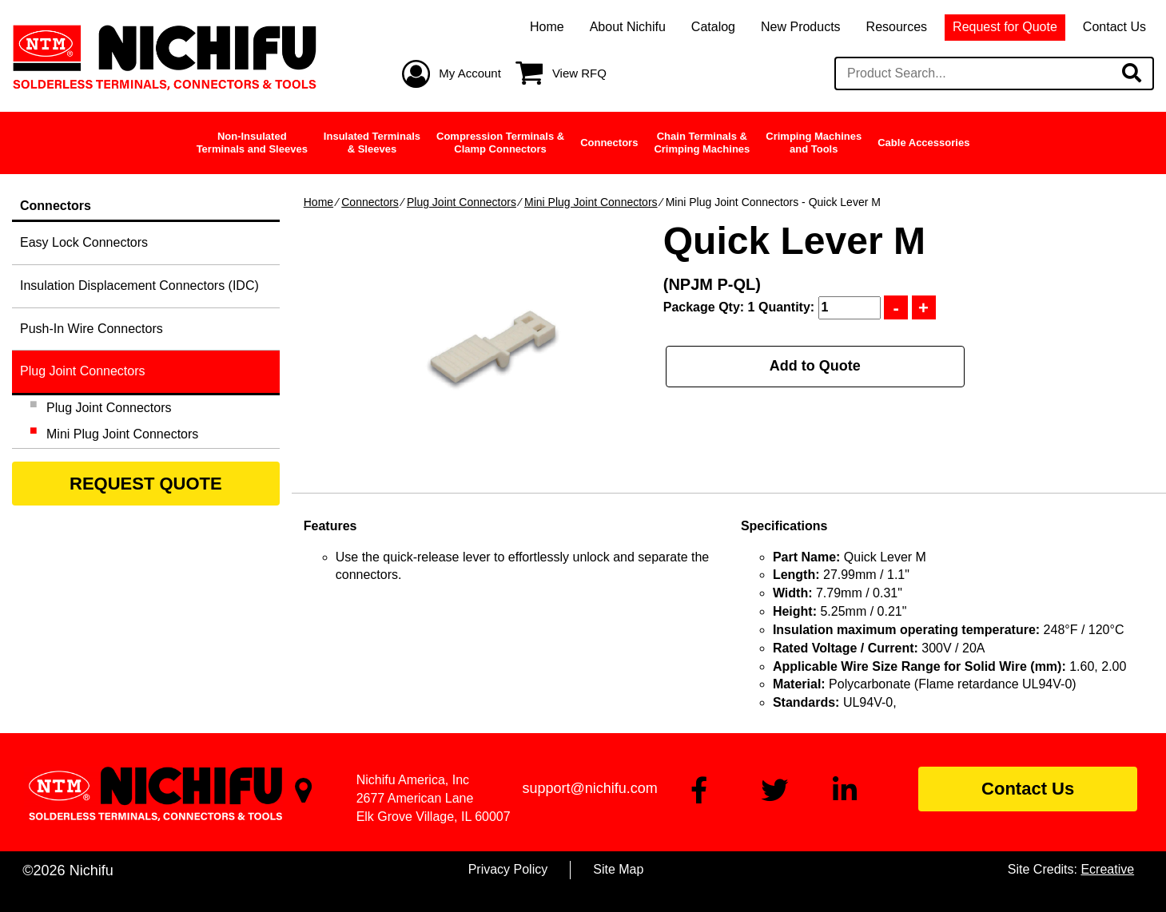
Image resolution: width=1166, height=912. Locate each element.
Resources (896, 27)
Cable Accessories (923, 143)
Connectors (609, 143)
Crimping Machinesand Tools (814, 142)
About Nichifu (628, 27)
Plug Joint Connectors (461, 202)
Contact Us (1114, 27)
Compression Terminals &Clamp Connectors (500, 142)
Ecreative (1107, 869)
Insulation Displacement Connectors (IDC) (139, 285)
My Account (470, 73)
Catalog (713, 27)
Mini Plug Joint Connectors (591, 202)
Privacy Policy (508, 869)
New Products (801, 27)
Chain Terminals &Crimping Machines (702, 142)
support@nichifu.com (589, 788)
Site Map (618, 869)
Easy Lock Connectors (84, 242)
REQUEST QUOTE (146, 484)
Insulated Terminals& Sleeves (372, 142)
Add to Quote (815, 366)
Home (547, 27)
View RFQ (579, 73)
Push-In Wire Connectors (91, 328)
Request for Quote (1005, 27)
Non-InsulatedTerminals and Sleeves (252, 142)
